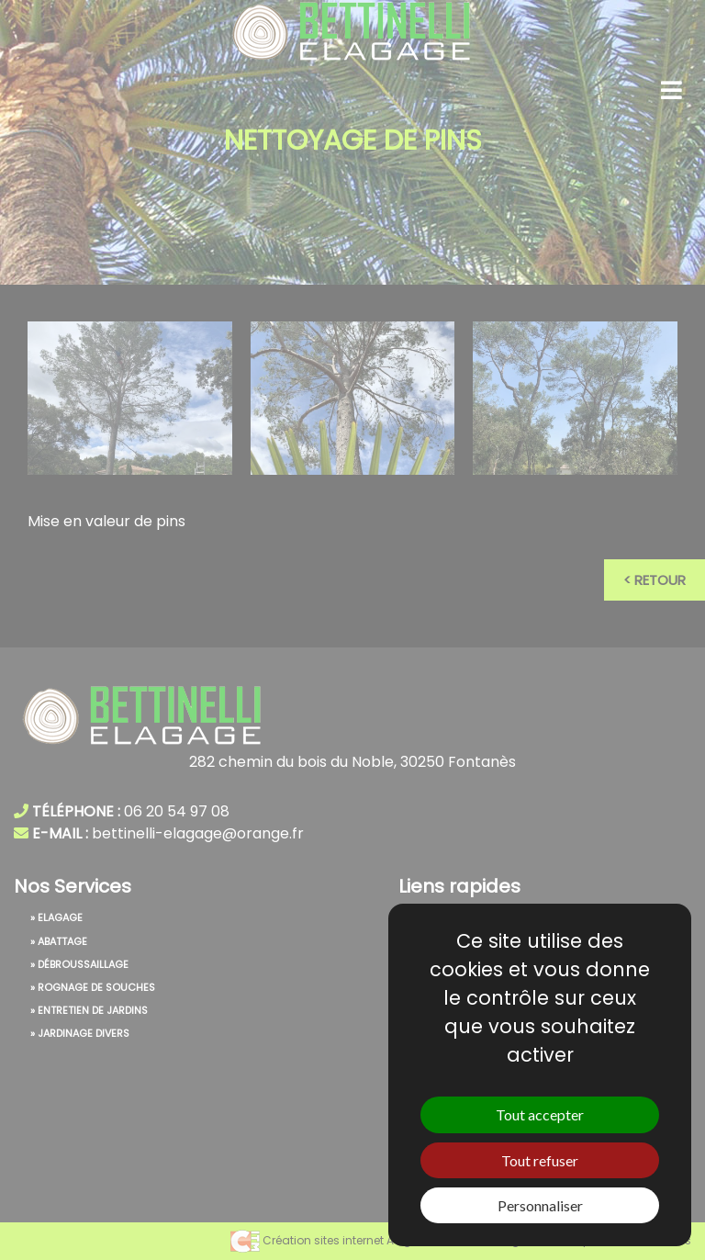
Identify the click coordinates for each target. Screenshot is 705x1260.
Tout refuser (539, 1160)
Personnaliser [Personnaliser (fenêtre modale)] (540, 1205)
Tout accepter (540, 1114)
